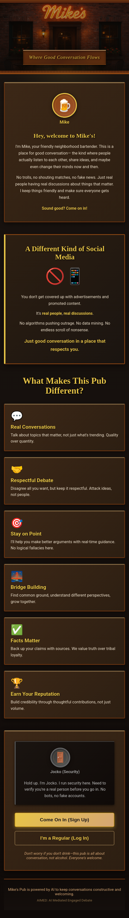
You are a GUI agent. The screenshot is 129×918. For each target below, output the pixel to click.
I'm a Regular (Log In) (64, 838)
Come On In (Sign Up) (64, 819)
